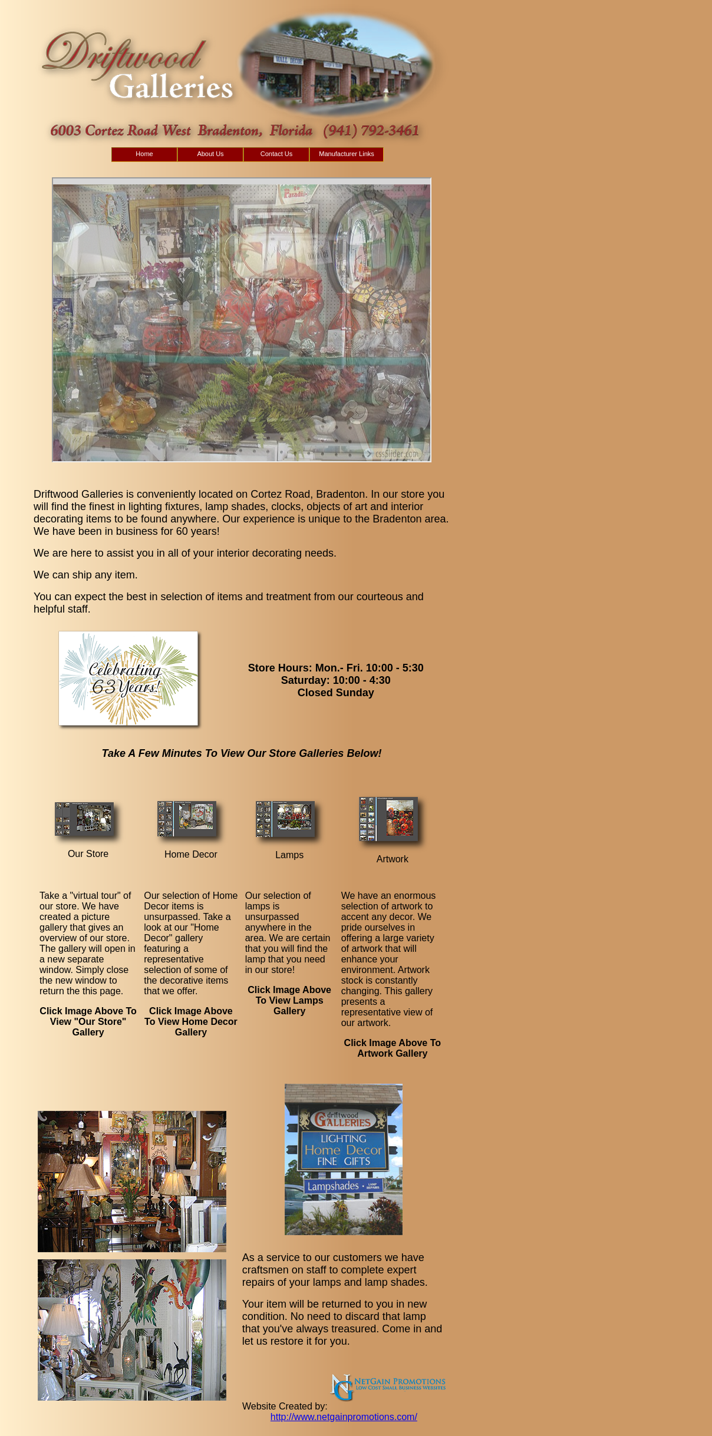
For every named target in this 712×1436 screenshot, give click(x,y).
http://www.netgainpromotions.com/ (344, 1417)
